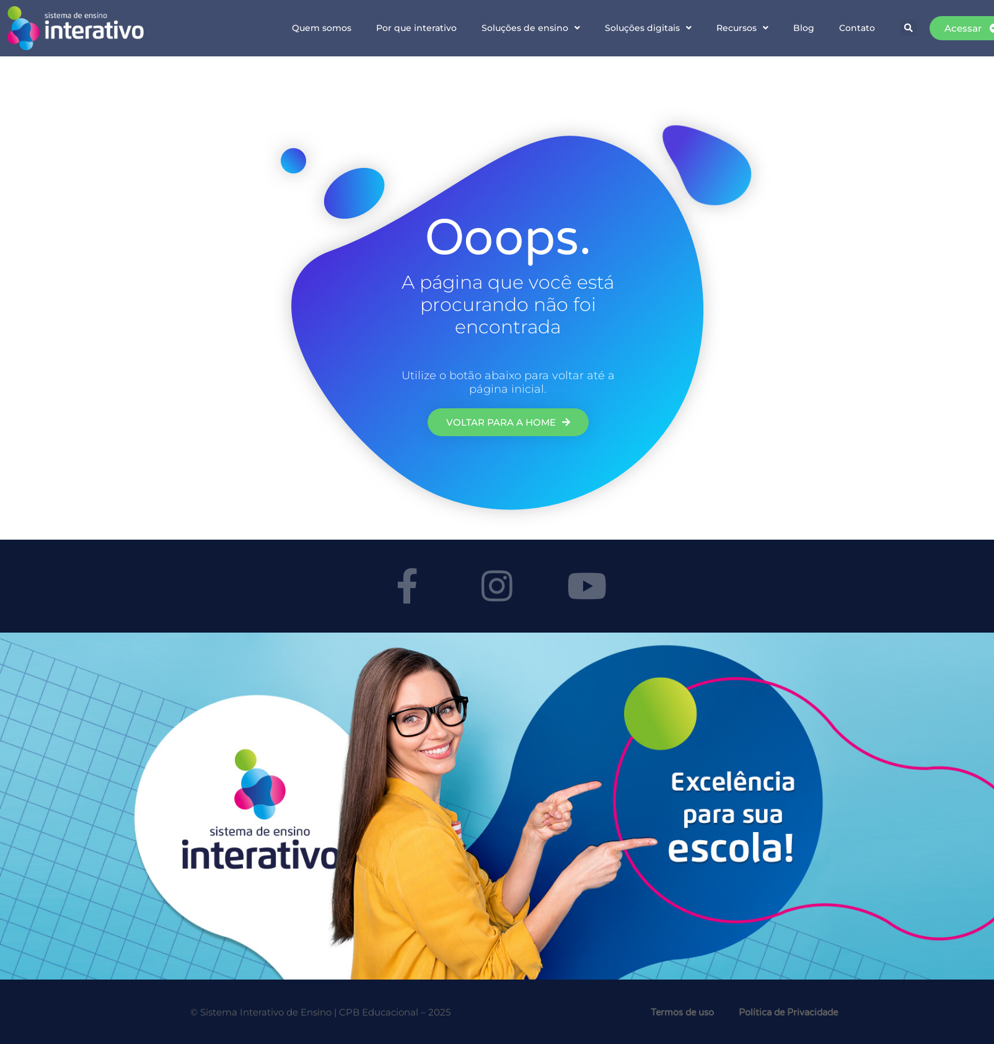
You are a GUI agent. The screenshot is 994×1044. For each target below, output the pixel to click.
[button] (908, 28)
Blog (803, 27)
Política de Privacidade (788, 1012)
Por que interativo (416, 27)
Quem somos (321, 27)
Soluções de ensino (531, 27)
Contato (857, 27)
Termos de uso (682, 1012)
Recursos (742, 27)
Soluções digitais (648, 27)
